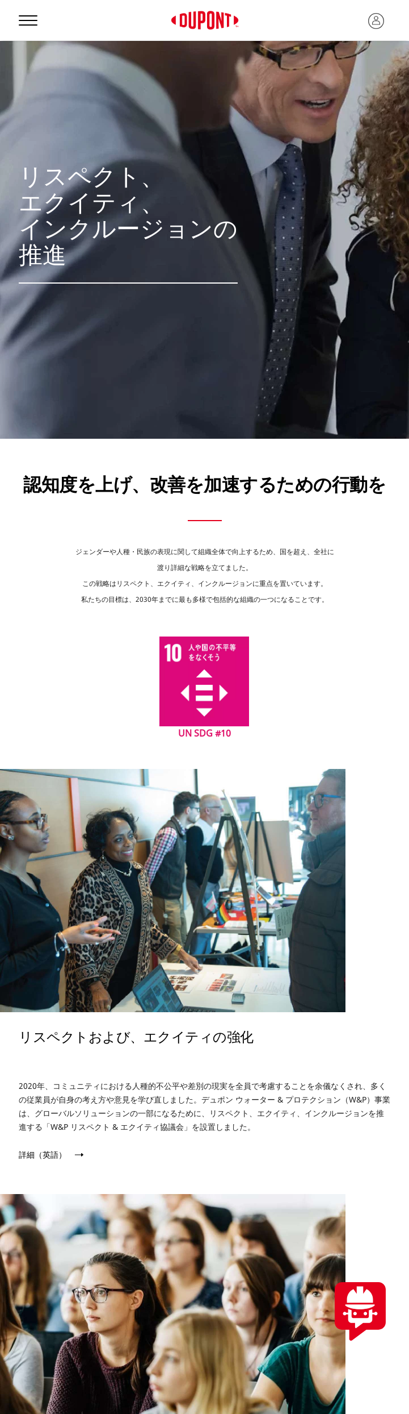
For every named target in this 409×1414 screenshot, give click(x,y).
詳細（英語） (42, 1155)
